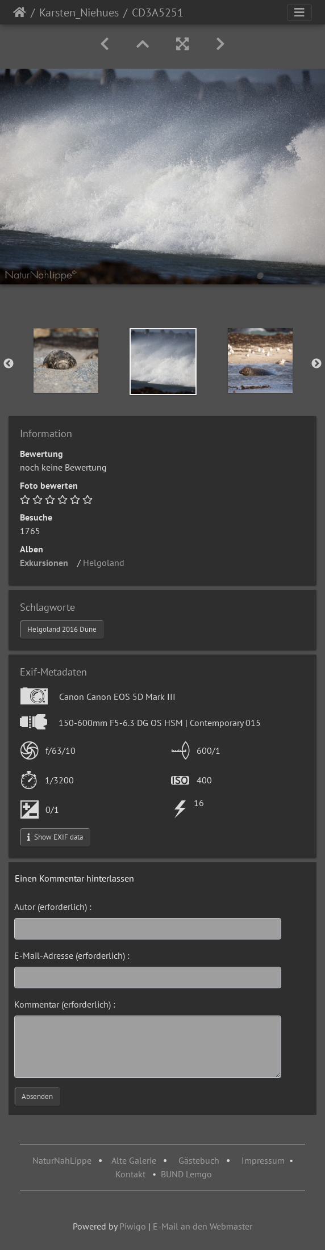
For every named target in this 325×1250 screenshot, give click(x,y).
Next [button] (316, 364)
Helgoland (107, 562)
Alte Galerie (133, 1160)
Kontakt (130, 1174)
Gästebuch (200, 1160)
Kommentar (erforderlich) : (64, 1004)
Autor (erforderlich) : (52, 906)
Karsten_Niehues (79, 12)
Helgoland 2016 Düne (62, 629)
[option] (65, 360)
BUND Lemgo (186, 1174)
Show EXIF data (55, 837)
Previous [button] (8, 364)
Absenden (37, 1096)
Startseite (19, 12)
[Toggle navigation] (299, 12)
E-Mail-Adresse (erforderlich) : (72, 955)
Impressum (263, 1160)
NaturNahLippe (61, 1160)
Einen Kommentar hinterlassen (74, 878)
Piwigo (132, 1226)
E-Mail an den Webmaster (202, 1226)
